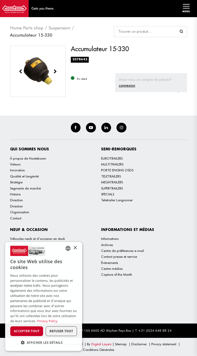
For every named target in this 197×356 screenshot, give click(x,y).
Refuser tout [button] (61, 331)
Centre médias (112, 268)
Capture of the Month (116, 274)
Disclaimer (139, 344)
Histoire (15, 194)
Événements (109, 263)
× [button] (75, 248)
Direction (16, 200)
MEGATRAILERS (112, 182)
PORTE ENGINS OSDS (117, 170)
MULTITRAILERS (112, 164)
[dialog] (43, 296)
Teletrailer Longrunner (117, 200)
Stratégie (16, 182)
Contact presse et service (119, 256)
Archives (107, 245)
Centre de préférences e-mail (122, 251)
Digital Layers (101, 344)
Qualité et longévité (24, 176)
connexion (127, 85)
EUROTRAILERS (112, 158)
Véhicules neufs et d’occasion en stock (37, 239)
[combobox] (68, 248)
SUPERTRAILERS (112, 188)
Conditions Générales (98, 350)
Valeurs (15, 164)
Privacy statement (163, 344)
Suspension (59, 27)
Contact (15, 218)
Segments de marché (25, 188)
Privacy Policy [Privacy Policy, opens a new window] (47, 321)
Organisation (19, 212)
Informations (110, 239)
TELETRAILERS (111, 176)
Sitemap (121, 344)
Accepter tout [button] (27, 331)
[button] (43, 342)
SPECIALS (107, 194)
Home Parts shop (26, 27)
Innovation (17, 170)
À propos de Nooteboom (28, 158)
